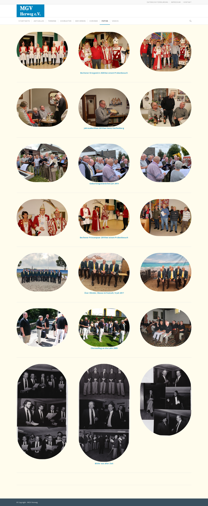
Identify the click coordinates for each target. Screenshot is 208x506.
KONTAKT (187, 2)
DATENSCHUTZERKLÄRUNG (157, 2)
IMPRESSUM (176, 2)
